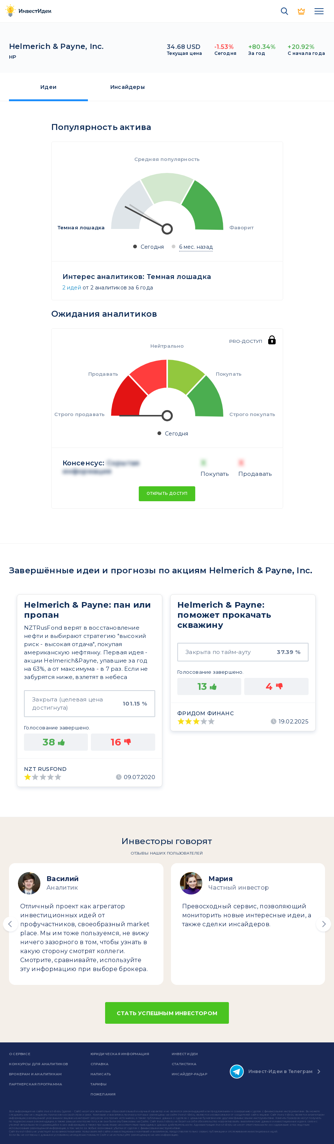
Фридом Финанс (205, 713)
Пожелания (103, 1094)
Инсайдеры (127, 87)
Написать (101, 1074)
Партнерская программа (35, 1084)
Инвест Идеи (185, 1054)
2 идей (71, 287)
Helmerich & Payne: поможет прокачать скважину (224, 615)
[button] (10, 924)
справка (99, 1064)
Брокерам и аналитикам (35, 1074)
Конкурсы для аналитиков (38, 1064)
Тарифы (99, 1084)
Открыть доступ (167, 493)
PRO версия (302, 11)
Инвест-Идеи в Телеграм (271, 1071)
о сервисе (19, 1054)
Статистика (184, 1064)
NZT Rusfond (45, 769)
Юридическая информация (120, 1054)
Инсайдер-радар (189, 1074)
